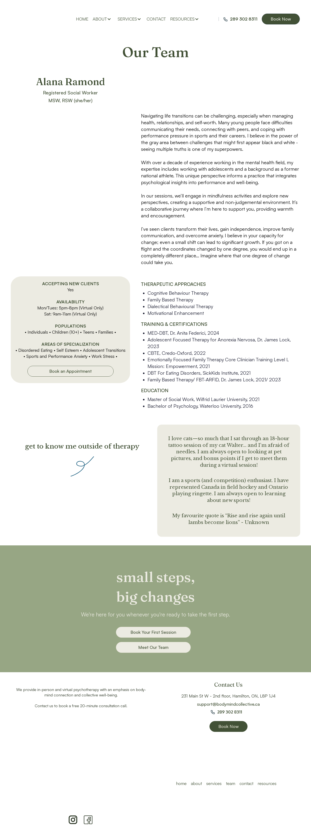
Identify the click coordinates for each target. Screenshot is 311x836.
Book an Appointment (70, 371)
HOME (181, 783)
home (82, 19)
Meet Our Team (153, 647)
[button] (103, 19)
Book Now (281, 19)
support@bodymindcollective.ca (228, 704)
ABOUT (196, 783)
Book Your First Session (153, 632)
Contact (246, 783)
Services (214, 783)
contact (156, 19)
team (230, 783)
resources (267, 783)
